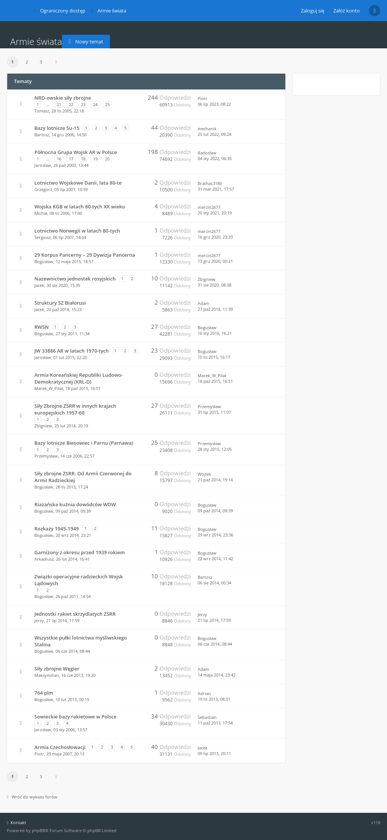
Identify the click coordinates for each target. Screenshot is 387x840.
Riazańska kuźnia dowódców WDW (75, 504)
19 (95, 159)
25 (107, 104)
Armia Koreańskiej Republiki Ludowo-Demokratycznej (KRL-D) (78, 378)
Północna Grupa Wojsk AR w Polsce (75, 152)
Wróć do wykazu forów (32, 797)
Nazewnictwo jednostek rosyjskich (75, 278)
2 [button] (27, 62)
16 (59, 159)
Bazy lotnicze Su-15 (56, 128)
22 (71, 104)
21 (59, 104)
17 (71, 159)
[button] (56, 62)
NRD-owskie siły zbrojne (62, 97)
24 (95, 104)
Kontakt (16, 822)
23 (83, 104)
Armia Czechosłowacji (59, 747)
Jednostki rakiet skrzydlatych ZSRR (75, 613)
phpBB (38, 830)
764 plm (43, 692)
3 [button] (41, 62)
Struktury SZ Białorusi (60, 302)
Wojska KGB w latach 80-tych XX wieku (79, 206)
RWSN (41, 327)
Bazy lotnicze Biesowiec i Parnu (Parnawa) (83, 442)
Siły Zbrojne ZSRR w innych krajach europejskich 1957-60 (75, 409)
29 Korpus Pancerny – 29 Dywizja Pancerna (84, 254)
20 (107, 159)
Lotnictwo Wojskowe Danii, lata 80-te (78, 182)
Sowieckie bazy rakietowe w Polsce (75, 716)
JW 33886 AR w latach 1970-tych (71, 350)
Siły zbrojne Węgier (56, 668)
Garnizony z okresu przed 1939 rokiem (79, 552)
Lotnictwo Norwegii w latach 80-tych (77, 230)
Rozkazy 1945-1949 (56, 528)
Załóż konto (346, 10)
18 (83, 159)
